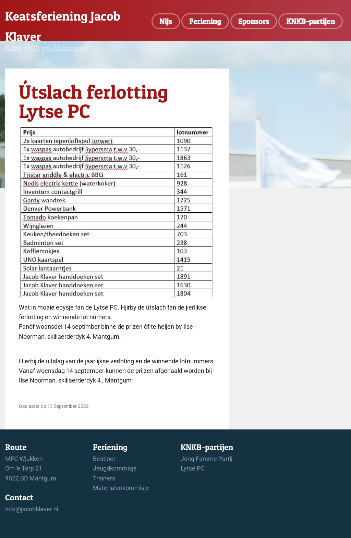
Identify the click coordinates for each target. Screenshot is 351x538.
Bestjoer (104, 458)
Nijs (165, 21)
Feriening (205, 21)
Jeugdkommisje (115, 468)
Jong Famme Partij (206, 458)
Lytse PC (193, 468)
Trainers (104, 478)
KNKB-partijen (310, 21)
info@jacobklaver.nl (31, 509)
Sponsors (253, 21)
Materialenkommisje (121, 488)
